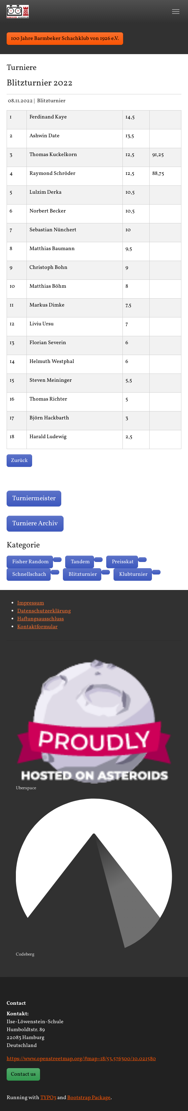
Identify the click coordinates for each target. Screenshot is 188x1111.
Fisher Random (30, 562)
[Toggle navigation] (175, 11)
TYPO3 (48, 1097)
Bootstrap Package (89, 1097)
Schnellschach (29, 574)
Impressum (30, 603)
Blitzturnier (83, 574)
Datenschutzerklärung (44, 611)
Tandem (80, 562)
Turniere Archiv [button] (35, 523)
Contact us (23, 1074)
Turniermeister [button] (34, 498)
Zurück (19, 460)
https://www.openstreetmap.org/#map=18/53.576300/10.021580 (81, 1058)
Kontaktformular (37, 627)
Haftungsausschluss (40, 619)
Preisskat (123, 562)
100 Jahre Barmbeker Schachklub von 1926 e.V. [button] (65, 38)
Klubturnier (133, 574)
